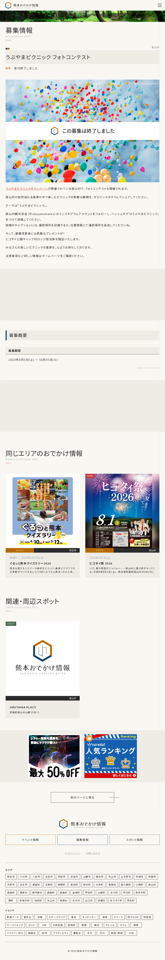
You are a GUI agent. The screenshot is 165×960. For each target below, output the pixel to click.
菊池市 (100, 876)
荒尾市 (62, 876)
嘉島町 (64, 892)
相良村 (64, 900)
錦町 (11, 900)
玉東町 (49, 884)
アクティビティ (61, 933)
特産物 (147, 917)
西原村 (24, 892)
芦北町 (127, 892)
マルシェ (110, 925)
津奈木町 (140, 892)
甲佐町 (89, 892)
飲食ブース (13, 917)
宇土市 (112, 876)
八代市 (24, 876)
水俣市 (74, 876)
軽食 (84, 925)
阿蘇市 (152, 876)
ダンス (31, 925)
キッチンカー (89, 917)
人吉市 (36, 876)
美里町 (36, 884)
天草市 (11, 884)
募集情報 (82, 839)
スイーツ (118, 917)
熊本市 (11, 876)
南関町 (62, 884)
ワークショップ (15, 925)
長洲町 (74, 884)
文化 (89, 933)
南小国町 (126, 884)
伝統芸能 (58, 925)
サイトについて (72, 853)
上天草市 (126, 876)
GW (44, 925)
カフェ (123, 925)
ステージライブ (57, 917)
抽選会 (32, 933)
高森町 (11, 892)
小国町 (140, 884)
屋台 (73, 917)
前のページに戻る (82, 797)
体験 (40, 917)
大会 (131, 933)
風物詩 (71, 925)
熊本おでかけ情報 (21, 5)
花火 (102, 933)
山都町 (102, 892)
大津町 (100, 884)
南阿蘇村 (37, 892)
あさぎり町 (116, 900)
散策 (136, 925)
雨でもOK (133, 917)
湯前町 (38, 900)
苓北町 (131, 900)
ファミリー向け (15, 933)
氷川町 (114, 892)
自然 (44, 933)
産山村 (155, 47)
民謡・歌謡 (117, 933)
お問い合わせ (93, 853)
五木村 (76, 900)
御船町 (51, 892)
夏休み (27, 917)
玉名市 (49, 876)
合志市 (24, 884)
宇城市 (140, 876)
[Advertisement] (54, 295)
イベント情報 (30, 839)
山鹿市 (87, 876)
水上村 (51, 900)
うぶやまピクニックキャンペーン (27, 188)
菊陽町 (112, 884)
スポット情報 (134, 839)
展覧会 (77, 933)
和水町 (87, 884)
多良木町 (25, 900)
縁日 (96, 925)
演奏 (104, 917)
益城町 (76, 892)
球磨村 (102, 900)
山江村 (89, 900)
